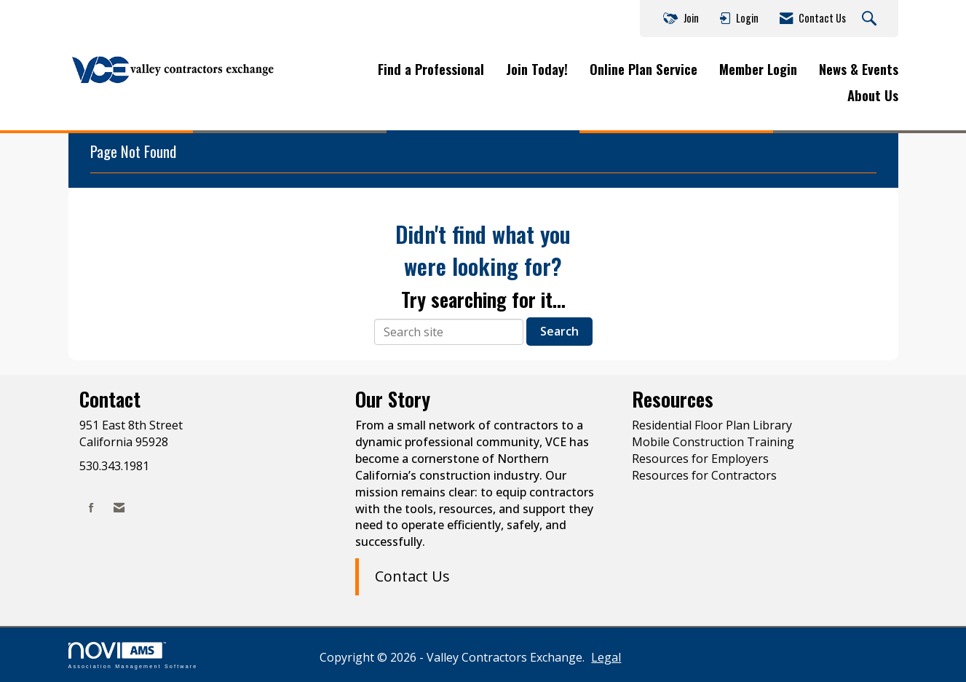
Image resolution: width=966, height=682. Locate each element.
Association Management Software (133, 655)
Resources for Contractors (704, 475)
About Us (872, 95)
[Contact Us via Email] (119, 507)
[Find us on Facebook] (91, 507)
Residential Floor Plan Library (712, 425)
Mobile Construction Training (713, 442)
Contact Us (412, 576)
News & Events (858, 69)
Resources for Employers (700, 459)
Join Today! (537, 69)
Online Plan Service (643, 69)
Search (559, 331)
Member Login (758, 69)
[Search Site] (871, 19)
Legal (606, 657)
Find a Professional (431, 69)
